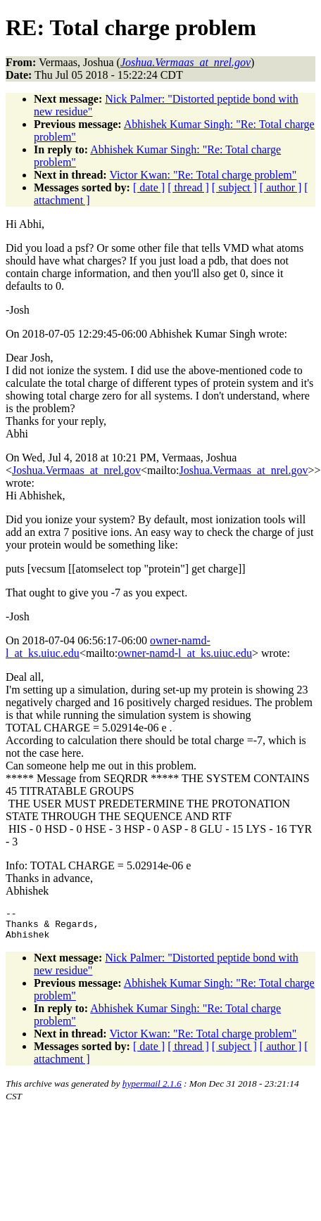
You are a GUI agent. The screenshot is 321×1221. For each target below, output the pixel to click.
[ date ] (149, 187)
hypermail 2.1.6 (152, 1090)
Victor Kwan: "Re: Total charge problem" (202, 175)
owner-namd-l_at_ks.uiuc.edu (185, 653)
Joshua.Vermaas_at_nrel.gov (76, 470)
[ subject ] (234, 187)
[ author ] (281, 187)
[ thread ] (188, 187)
